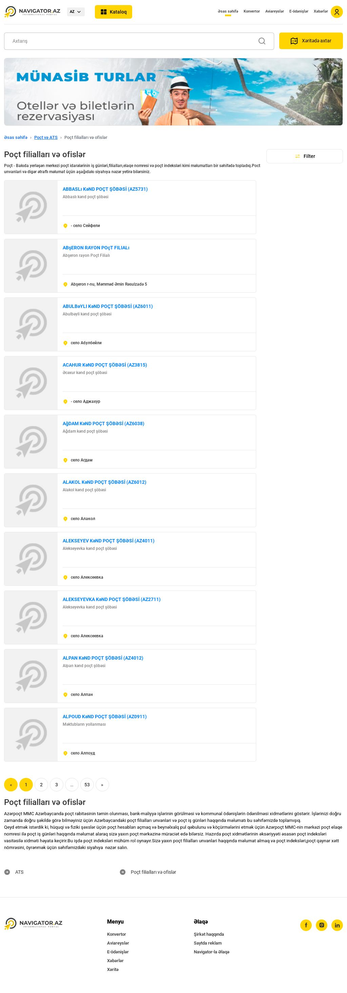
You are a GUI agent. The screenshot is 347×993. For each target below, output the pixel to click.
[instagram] (321, 925)
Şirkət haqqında (209, 934)
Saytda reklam (208, 943)
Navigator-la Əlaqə (211, 951)
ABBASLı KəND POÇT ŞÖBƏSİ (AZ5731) (105, 189)
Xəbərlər (321, 11)
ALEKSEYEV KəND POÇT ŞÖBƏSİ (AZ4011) (109, 540)
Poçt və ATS (46, 137)
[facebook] (306, 925)
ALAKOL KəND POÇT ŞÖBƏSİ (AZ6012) (104, 482)
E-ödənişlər (298, 11)
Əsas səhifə (228, 11)
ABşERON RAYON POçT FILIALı (96, 247)
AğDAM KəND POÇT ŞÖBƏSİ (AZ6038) (103, 423)
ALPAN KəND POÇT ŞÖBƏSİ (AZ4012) (103, 658)
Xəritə (113, 969)
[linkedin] (337, 925)
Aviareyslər (274, 11)
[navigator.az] (33, 924)
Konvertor (252, 11)
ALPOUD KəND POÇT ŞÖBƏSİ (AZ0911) (105, 716)
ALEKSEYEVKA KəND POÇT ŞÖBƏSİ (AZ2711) (112, 599)
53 (87, 784)
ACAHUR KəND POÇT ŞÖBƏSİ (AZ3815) (105, 365)
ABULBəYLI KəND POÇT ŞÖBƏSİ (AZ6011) (108, 306)
